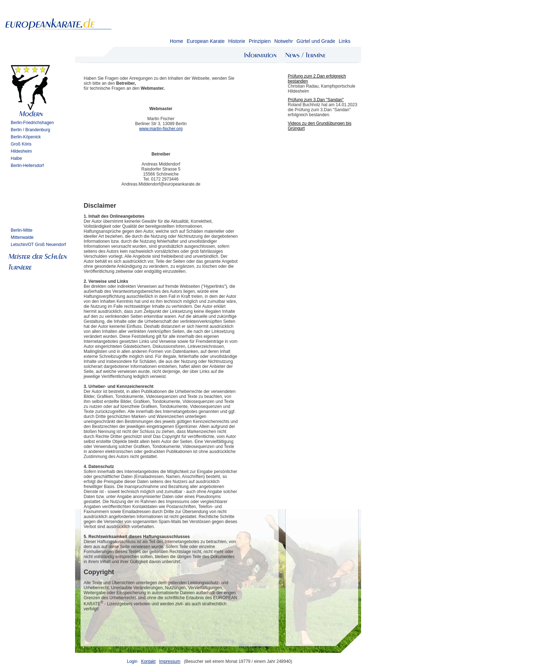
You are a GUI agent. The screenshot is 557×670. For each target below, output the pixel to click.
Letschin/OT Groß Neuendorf (38, 244)
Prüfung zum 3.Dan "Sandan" (316, 99)
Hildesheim (21, 151)
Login (132, 661)
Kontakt (148, 661)
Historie (236, 41)
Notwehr (283, 41)
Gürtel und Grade (315, 41)
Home (176, 41)
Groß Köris (21, 144)
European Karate (206, 41)
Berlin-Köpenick (26, 136)
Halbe (16, 158)
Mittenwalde (22, 237)
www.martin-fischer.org (160, 128)
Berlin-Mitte (22, 230)
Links (344, 41)
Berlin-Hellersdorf (27, 165)
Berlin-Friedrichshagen (32, 122)
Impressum (169, 661)
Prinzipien (260, 41)
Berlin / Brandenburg (30, 129)
